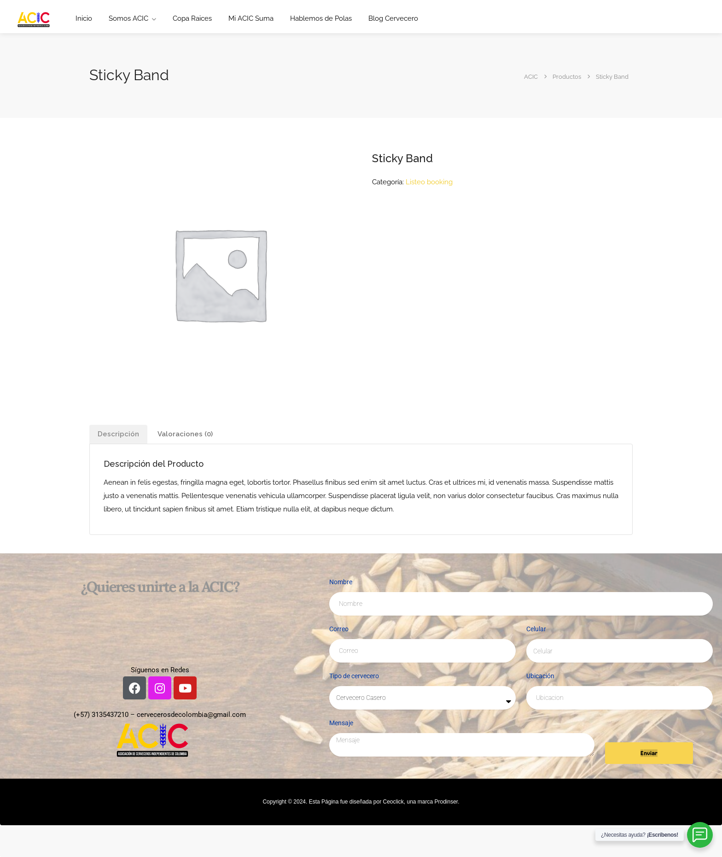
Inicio (84, 18)
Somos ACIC (128, 18)
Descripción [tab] (118, 434)
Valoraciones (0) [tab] (185, 434)
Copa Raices (192, 18)
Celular (536, 629)
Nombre (340, 582)
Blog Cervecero (393, 18)
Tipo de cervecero (354, 676)
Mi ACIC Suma (251, 18)
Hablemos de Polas (321, 18)
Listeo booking (429, 182)
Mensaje (341, 723)
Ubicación (540, 676)
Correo (339, 629)
